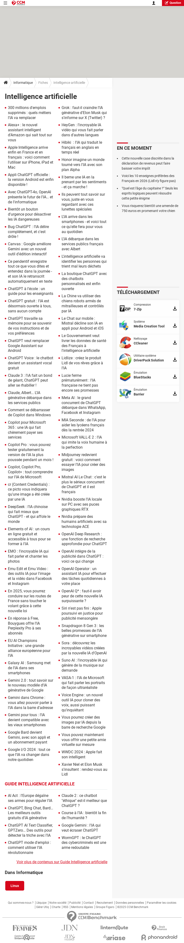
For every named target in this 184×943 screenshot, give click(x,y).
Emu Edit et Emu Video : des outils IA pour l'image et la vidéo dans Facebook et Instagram (30, 576)
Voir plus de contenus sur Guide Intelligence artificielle (62, 862)
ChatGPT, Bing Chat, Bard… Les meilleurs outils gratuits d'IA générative (30, 813)
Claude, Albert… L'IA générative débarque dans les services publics (30, 397)
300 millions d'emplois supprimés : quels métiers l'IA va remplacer (29, 112)
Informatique (23, 83)
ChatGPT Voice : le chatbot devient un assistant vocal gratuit (30, 363)
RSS (65, 907)
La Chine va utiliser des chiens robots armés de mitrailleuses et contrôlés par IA (83, 303)
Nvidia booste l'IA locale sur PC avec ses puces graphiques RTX (82, 504)
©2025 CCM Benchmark (132, 907)
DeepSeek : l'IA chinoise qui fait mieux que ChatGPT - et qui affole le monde (29, 514)
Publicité (74, 902)
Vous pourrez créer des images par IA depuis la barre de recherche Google (83, 722)
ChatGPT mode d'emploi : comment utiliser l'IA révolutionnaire (29, 847)
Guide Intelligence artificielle (40, 783)
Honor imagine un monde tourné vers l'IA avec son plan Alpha (83, 164)
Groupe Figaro (105, 907)
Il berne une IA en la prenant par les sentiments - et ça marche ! (84, 182)
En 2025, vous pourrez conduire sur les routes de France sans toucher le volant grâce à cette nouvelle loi (29, 601)
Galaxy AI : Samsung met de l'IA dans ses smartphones (29, 668)
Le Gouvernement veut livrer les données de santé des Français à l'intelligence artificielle (84, 343)
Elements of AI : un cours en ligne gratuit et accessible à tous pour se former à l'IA (29, 536)
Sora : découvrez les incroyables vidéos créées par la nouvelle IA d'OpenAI (84, 648)
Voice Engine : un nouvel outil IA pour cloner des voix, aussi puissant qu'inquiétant (82, 702)
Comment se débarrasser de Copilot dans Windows (29, 412)
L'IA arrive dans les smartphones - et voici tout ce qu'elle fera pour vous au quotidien (84, 224)
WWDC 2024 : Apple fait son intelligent (82, 754)
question (173, 3)
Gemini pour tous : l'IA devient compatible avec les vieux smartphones (28, 720)
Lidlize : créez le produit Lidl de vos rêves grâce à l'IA (82, 363)
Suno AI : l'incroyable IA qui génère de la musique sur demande (84, 665)
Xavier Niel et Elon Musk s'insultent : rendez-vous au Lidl (84, 769)
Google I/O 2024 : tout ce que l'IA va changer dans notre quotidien (29, 754)
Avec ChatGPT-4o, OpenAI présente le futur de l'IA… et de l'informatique (30, 197)
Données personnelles (130, 902)
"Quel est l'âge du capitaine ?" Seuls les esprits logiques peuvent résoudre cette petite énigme (150, 193)
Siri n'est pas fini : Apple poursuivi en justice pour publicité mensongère (82, 613)
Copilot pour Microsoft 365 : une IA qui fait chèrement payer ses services (27, 430)
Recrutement (105, 902)
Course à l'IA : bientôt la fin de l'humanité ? (84, 815)
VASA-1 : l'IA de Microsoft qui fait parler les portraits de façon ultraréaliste (83, 682)
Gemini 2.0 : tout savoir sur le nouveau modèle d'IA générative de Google (30, 685)
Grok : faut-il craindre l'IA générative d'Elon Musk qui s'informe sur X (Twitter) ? (84, 112)
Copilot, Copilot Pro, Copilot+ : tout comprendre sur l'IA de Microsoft (30, 472)
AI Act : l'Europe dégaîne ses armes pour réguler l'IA (30, 798)
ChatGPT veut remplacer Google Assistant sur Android (28, 345)
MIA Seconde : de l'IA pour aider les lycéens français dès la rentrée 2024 (83, 425)
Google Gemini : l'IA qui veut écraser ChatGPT (81, 828)
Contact (88, 902)
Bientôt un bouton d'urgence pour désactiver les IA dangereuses (29, 214)
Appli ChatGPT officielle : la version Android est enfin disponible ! (31, 179)
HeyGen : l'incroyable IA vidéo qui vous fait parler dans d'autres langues (82, 130)
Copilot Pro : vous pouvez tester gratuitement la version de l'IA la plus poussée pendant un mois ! (30, 452)
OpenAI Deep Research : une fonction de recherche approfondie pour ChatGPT (84, 539)
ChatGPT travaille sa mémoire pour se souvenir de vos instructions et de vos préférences (30, 326)
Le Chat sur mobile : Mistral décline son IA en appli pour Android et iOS (83, 323)
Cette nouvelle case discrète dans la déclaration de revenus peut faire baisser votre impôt (148, 163)
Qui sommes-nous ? (21, 902)
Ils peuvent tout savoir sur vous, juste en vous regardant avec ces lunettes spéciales (83, 201)
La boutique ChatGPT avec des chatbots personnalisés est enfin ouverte (84, 281)
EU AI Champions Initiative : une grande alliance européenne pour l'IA (29, 648)
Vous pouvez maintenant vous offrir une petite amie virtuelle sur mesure (84, 739)
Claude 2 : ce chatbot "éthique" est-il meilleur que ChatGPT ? (84, 800)
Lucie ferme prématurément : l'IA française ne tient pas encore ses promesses (80, 383)
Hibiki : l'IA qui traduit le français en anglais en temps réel (82, 147)
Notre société (57, 902)
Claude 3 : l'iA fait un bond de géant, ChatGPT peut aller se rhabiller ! (30, 380)
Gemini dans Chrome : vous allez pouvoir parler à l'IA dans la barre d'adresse (30, 702)
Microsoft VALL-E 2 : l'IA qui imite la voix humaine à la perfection (84, 442)
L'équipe (41, 902)
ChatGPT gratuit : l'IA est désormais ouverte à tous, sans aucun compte (29, 306)
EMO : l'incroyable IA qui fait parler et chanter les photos (28, 556)
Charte (56, 907)
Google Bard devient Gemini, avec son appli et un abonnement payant (29, 737)
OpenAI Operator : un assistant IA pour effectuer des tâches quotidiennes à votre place (84, 576)
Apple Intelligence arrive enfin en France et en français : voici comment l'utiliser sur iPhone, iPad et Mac (30, 157)
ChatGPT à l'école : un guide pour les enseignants (30, 291)
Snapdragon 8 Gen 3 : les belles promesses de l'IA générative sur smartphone (84, 630)
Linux (15, 886)
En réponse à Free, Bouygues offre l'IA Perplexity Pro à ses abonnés (24, 625)
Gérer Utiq (42, 907)
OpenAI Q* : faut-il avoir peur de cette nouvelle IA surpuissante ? (82, 596)
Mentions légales (82, 907)
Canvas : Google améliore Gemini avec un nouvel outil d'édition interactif (29, 249)
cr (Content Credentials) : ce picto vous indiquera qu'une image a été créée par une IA (29, 492)
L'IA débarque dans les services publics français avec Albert (82, 244)
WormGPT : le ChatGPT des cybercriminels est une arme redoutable (84, 842)
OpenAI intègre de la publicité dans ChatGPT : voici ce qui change (83, 556)
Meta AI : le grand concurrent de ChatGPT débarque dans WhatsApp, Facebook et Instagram (84, 405)
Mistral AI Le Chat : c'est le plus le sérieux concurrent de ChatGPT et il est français (84, 484)
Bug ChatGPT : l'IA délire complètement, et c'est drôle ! (28, 231)
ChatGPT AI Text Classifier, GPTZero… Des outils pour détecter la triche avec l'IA (30, 830)
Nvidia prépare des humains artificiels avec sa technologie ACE (84, 521)
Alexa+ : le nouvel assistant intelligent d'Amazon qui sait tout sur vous (30, 132)
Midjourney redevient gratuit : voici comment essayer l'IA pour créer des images (83, 462)
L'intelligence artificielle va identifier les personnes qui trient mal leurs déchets (84, 261)
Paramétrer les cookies (161, 902)
